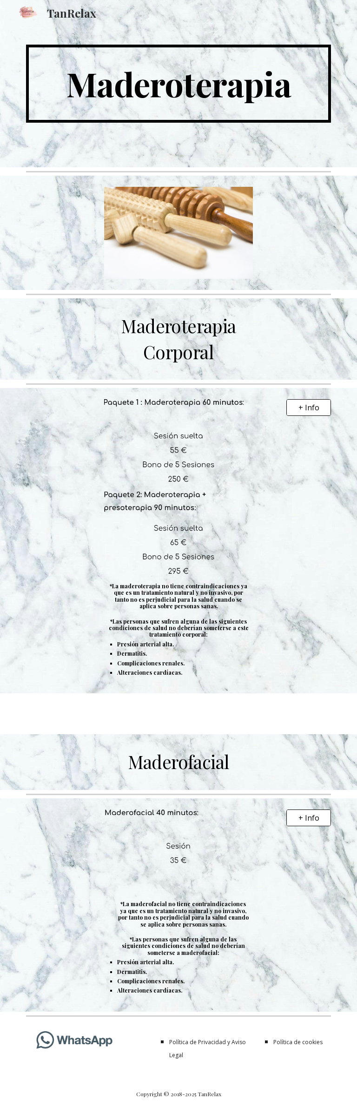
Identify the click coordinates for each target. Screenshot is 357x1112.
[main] (178, 84)
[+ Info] (308, 407)
